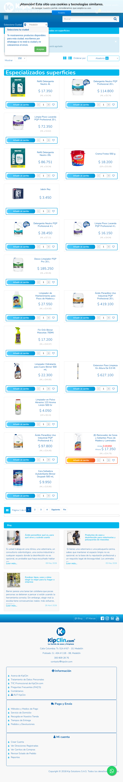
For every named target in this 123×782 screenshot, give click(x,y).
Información (61, 671)
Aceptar (40, 51)
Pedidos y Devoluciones (23, 724)
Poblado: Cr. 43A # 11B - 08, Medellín (62, 653)
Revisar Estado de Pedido (23, 753)
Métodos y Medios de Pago (24, 708)
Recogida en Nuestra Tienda (25, 716)
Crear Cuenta (17, 741)
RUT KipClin (18, 694)
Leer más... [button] (11, 563)
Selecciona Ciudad (13, 24)
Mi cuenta (61, 737)
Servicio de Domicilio (21, 712)
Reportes (15, 757)
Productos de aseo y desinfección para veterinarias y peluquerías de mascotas (100, 537)
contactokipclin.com (61, 661)
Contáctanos (17, 691)
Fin (64, 509)
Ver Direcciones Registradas (24, 745)
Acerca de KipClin (19, 675)
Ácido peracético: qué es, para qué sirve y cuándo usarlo (39, 536)
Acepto (61, 12)
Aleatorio (102, 58)
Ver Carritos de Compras (23, 749)
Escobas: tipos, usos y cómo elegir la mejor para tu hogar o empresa (39, 579)
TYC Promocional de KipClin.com (27, 683)
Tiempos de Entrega (21, 720)
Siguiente (55, 509)
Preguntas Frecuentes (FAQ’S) (26, 687)
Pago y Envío (61, 704)
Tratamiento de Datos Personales (27, 679)
